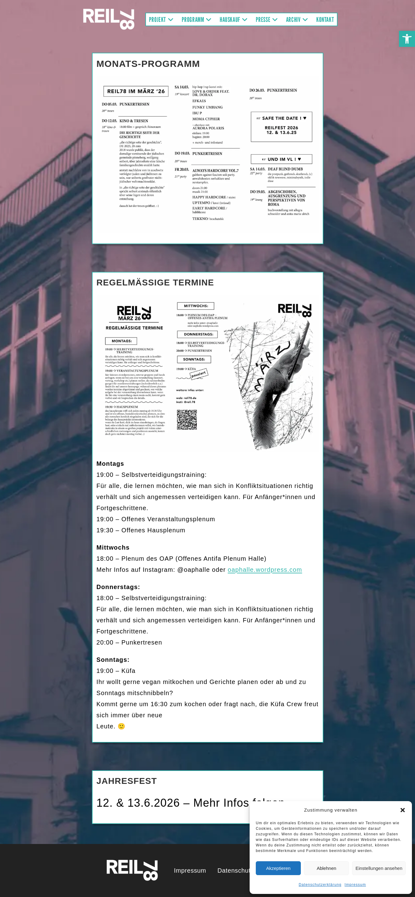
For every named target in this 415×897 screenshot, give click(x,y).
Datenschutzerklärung (320, 885)
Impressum (355, 885)
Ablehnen (326, 868)
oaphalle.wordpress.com (265, 569)
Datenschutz (236, 870)
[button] (407, 39)
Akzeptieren (278, 868)
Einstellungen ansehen (378, 868)
